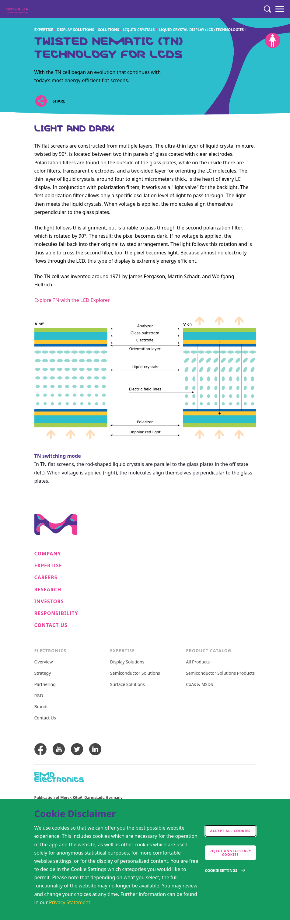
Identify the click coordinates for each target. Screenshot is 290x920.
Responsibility (56, 613)
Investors (49, 601)
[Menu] (280, 9)
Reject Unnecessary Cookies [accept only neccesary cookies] (230, 852)
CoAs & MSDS (199, 684)
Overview (43, 662)
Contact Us (51, 625)
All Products (198, 662)
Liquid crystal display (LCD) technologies (201, 29)
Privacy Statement (69, 902)
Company (47, 554)
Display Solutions (75, 29)
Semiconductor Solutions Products (220, 673)
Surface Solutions (127, 684)
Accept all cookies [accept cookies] (230, 830)
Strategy (42, 673)
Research (47, 590)
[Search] (267, 9)
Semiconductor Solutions (135, 673)
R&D (38, 695)
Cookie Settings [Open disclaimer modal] (221, 870)
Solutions (108, 29)
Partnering (45, 684)
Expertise (43, 29)
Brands (41, 706)
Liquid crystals (139, 29)
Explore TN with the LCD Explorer (72, 300)
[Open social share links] (41, 101)
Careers (46, 577)
